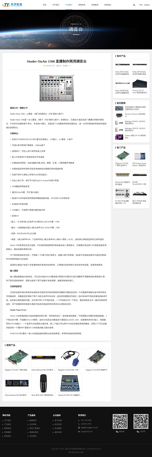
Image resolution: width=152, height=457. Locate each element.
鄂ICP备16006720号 (76, 452)
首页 (44, 5)
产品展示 (68, 5)
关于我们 (55, 5)
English (147, 5)
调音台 (58, 66)
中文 (141, 5)
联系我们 (107, 5)
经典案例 (94, 5)
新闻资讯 (81, 5)
